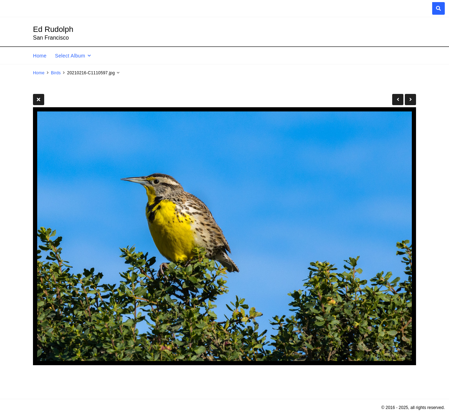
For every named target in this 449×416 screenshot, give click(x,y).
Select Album (70, 56)
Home (40, 56)
